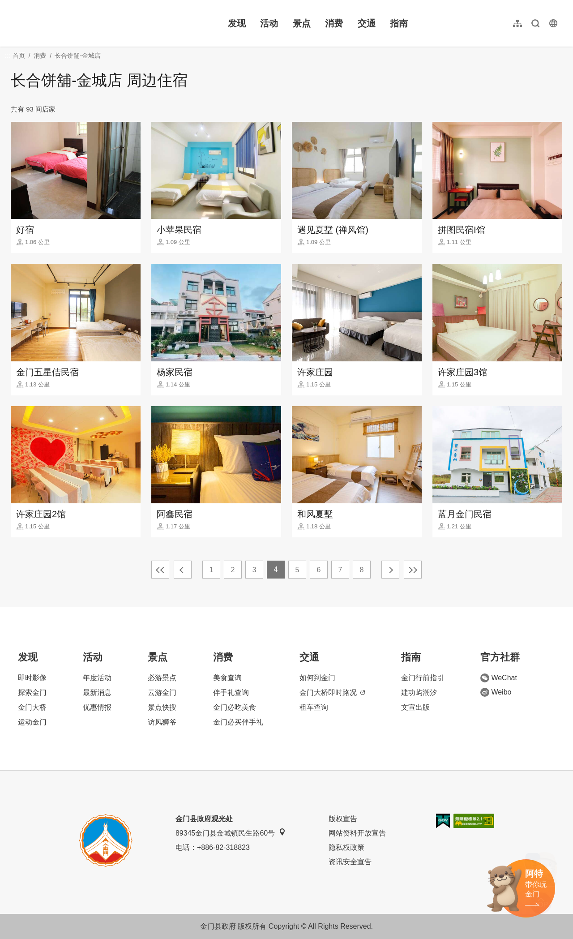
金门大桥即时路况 (332, 692)
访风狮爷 (162, 722)
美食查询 (227, 678)
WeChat (498, 677)
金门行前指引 (422, 678)
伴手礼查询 (231, 692)
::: (14, 5)
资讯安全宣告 (350, 862)
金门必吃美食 (234, 707)
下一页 (390, 570)
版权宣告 (343, 819)
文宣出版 (415, 707)
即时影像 (32, 678)
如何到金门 (317, 678)
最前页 (160, 570)
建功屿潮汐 (419, 692)
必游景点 (162, 678)
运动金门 (32, 722)
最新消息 (97, 692)
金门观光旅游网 (69, 23)
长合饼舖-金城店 (78, 55)
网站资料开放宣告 (357, 833)
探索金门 (32, 692)
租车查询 (313, 707)
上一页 (183, 570)
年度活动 (97, 678)
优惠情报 (97, 707)
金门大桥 (32, 707)
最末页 (413, 570)
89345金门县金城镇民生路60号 (230, 832)
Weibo (495, 692)
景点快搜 (162, 707)
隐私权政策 (346, 847)
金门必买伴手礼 (238, 722)
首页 (19, 55)
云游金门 (162, 692)
